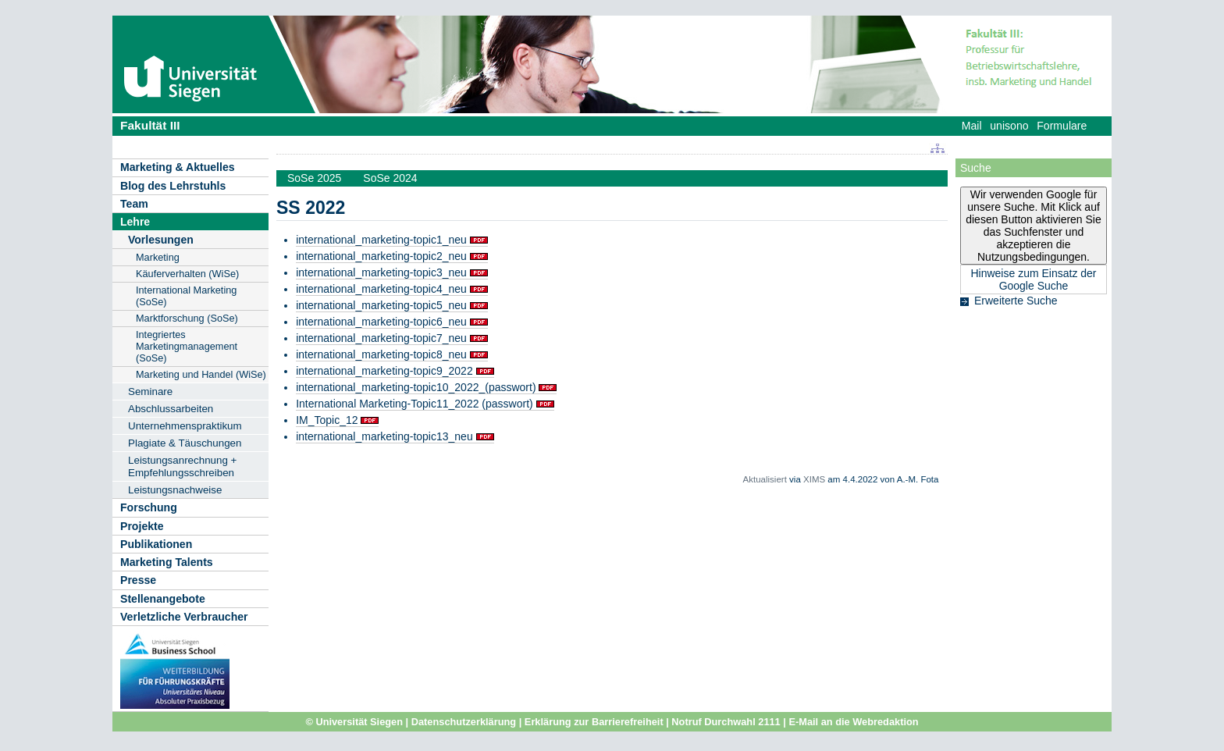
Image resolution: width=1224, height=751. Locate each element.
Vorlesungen (161, 239)
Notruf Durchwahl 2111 (725, 722)
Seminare (150, 391)
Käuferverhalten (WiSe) (187, 273)
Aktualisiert (765, 479)
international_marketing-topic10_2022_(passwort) (416, 387)
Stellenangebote (162, 599)
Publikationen (156, 544)
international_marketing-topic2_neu (381, 256)
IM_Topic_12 (327, 420)
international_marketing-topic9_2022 (384, 371)
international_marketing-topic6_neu (381, 321)
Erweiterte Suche (1016, 300)
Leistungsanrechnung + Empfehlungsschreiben (182, 466)
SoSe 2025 (314, 178)
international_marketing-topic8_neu (381, 354)
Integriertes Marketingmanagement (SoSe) (186, 346)
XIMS (814, 479)
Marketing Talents (166, 562)
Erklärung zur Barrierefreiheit (594, 722)
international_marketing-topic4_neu (381, 289)
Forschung (148, 507)
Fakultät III (150, 125)
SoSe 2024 (390, 178)
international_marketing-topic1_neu (381, 239)
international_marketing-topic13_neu (384, 436)
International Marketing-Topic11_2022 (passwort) (414, 403)
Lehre (135, 221)
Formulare (1062, 125)
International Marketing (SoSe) (186, 296)
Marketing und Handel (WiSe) (201, 374)
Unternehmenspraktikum (185, 426)
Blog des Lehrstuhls (173, 186)
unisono (1009, 125)
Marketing (158, 257)
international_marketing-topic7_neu (381, 338)
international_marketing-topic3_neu (381, 272)
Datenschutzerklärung (463, 722)
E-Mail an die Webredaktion (853, 722)
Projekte (142, 526)
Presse (138, 580)
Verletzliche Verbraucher (184, 616)
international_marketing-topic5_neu (381, 305)
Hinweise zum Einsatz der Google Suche (1033, 279)
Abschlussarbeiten (170, 409)
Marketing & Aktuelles (177, 167)
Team (134, 204)
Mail (972, 125)
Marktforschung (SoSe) (187, 318)
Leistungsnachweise (175, 490)
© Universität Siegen (354, 722)
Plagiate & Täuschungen (185, 443)
